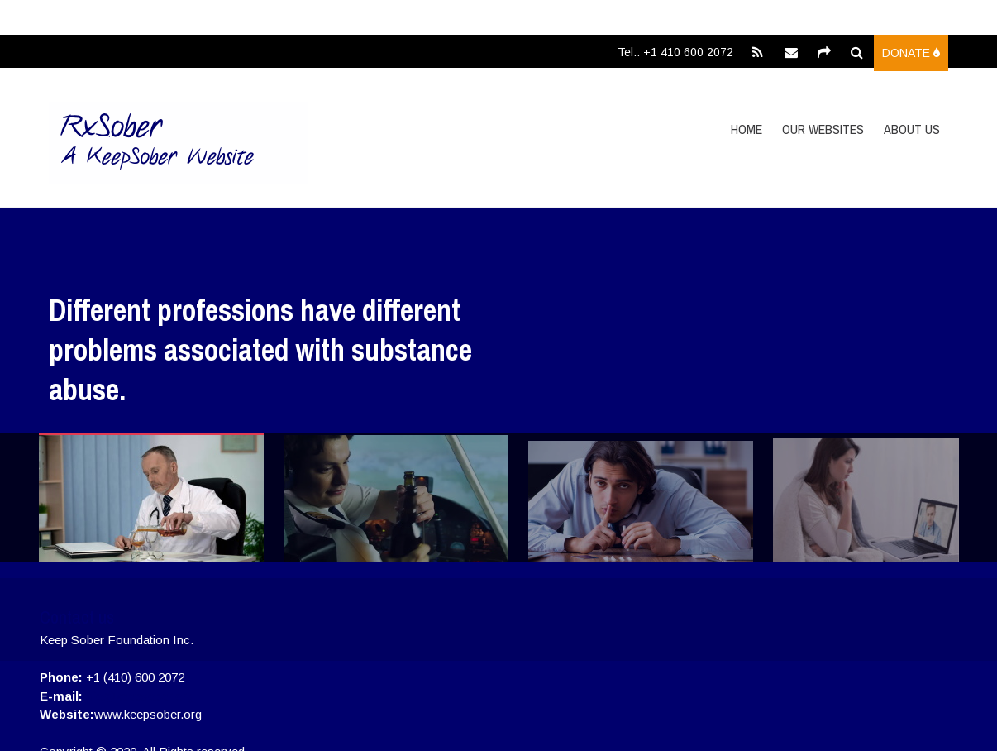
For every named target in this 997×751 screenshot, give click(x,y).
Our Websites (823, 129)
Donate (911, 53)
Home (746, 129)
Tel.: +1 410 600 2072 (675, 52)
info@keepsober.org (138, 696)
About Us (912, 129)
